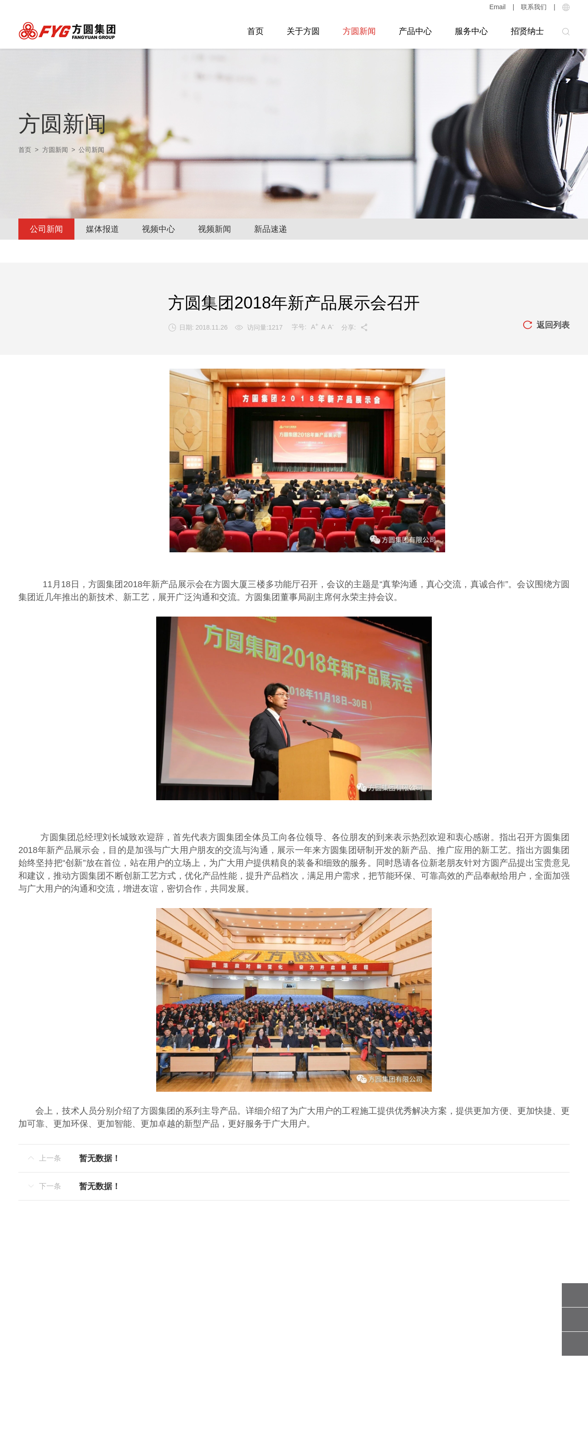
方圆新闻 (359, 31)
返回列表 (546, 325)
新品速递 (270, 229)
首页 (255, 31)
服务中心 (471, 31)
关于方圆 (303, 31)
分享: (354, 327)
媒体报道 (102, 229)
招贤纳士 (527, 31)
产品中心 (415, 31)
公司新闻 (46, 229)
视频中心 (158, 229)
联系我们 (534, 7)
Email (498, 7)
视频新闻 (214, 229)
